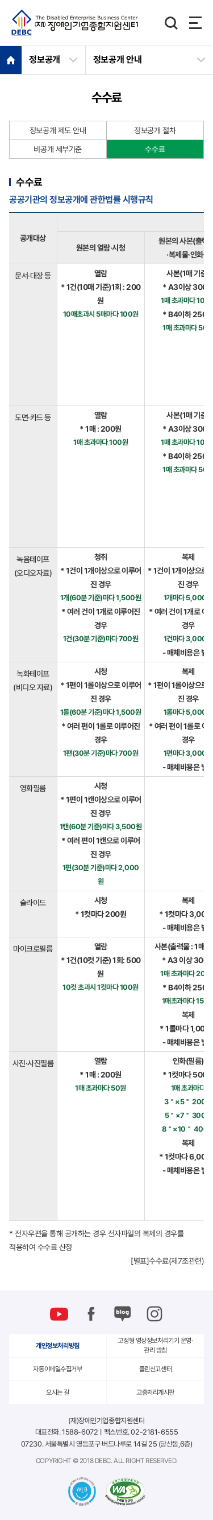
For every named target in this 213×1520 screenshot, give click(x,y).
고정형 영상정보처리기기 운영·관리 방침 (155, 1345)
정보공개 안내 (117, 59)
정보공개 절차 (155, 130)
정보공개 (44, 59)
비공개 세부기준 (58, 149)
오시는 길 (57, 1392)
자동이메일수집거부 (57, 1369)
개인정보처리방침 (58, 1346)
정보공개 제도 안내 (58, 130)
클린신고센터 (155, 1369)
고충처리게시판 (155, 1392)
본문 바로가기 (0, 0)
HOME (11, 60)
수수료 (155, 149)
